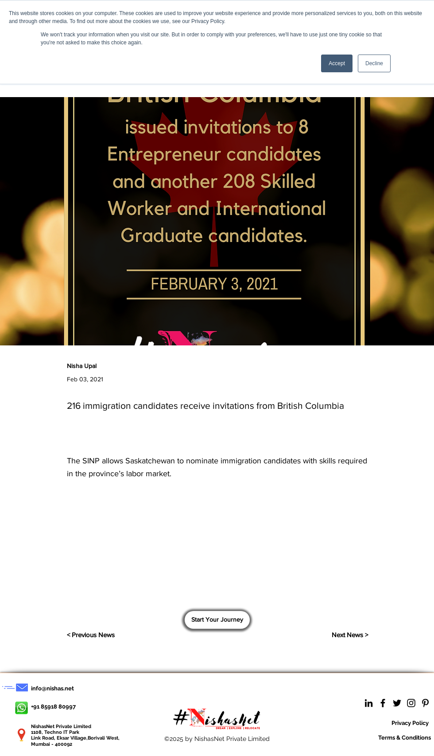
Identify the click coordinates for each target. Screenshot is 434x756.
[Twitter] (397, 703)
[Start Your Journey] (217, 620)
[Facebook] (382, 703)
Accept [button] (337, 63)
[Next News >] (346, 635)
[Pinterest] (425, 703)
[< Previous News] (110, 635)
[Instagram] (411, 703)
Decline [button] (374, 63)
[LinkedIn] (368, 703)
